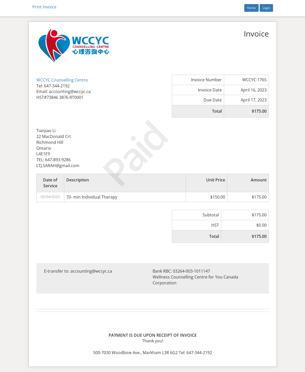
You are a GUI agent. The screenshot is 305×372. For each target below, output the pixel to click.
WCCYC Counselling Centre (62, 80)
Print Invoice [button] (44, 7)
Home (251, 8)
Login (266, 8)
